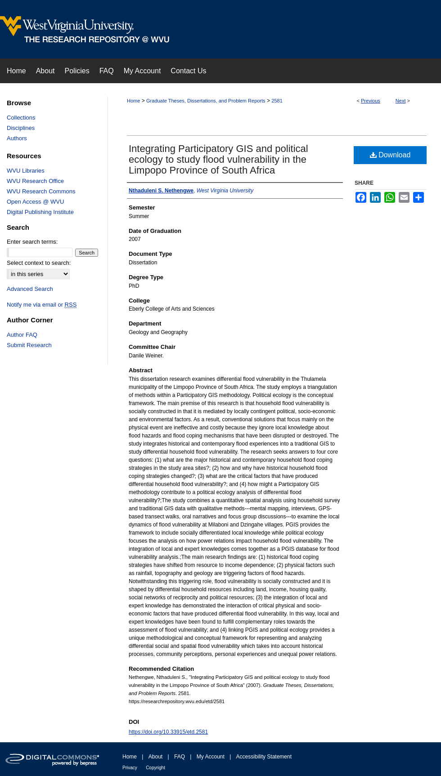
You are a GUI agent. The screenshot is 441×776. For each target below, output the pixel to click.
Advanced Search (30, 288)
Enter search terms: (32, 241)
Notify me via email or (41, 304)
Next (401, 100)
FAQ (179, 757)
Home (133, 100)
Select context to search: (39, 262)
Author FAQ (22, 334)
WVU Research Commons (41, 191)
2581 (276, 100)
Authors (17, 138)
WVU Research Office (35, 181)
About (155, 757)
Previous (370, 100)
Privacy (129, 767)
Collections (21, 117)
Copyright (155, 767)
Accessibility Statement (264, 757)
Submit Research (29, 345)
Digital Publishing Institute (40, 212)
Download (390, 155)
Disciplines (21, 128)
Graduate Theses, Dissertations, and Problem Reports (206, 100)
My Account (211, 757)
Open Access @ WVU (35, 201)
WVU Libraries (26, 170)
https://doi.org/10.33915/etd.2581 (168, 732)
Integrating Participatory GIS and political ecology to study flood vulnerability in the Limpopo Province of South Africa (218, 159)
